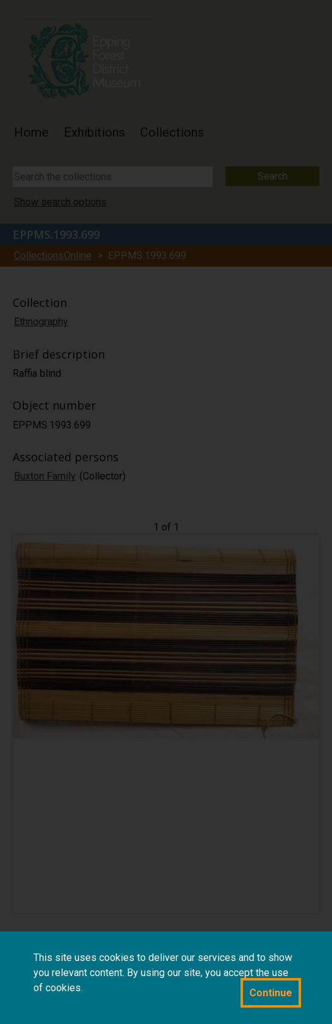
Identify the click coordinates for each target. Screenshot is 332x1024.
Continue (270, 993)
